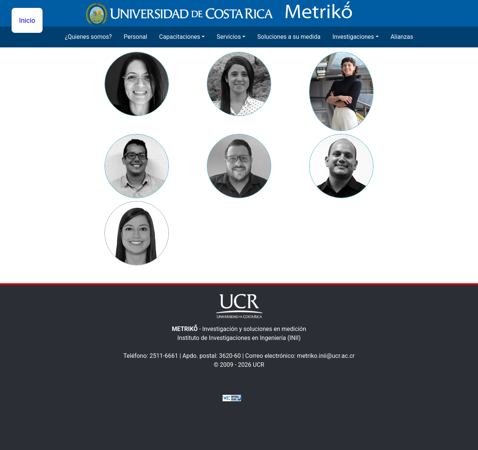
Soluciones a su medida (288, 36)
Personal (135, 36)
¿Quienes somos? (88, 36)
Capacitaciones (179, 36)
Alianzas (402, 36)
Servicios (229, 36)
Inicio (27, 20)
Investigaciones (353, 36)
